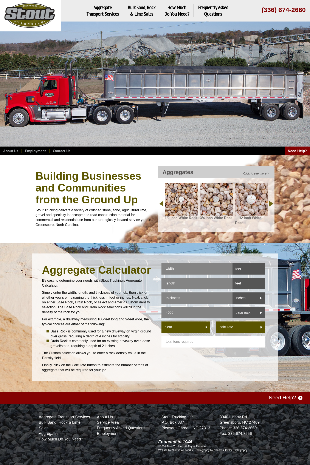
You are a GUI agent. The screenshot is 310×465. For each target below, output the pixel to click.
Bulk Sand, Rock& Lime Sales (141, 10)
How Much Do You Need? (61, 439)
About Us (10, 151)
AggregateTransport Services (102, 10)
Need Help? (297, 151)
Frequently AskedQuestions (213, 10)
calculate (226, 327)
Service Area (108, 422)
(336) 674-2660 (284, 9)
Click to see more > (256, 173)
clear (168, 327)
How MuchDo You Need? (176, 10)
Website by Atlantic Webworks (175, 450)
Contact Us (61, 151)
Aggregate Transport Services (64, 417)
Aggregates (49, 433)
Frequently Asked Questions (121, 428)
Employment (35, 151)
